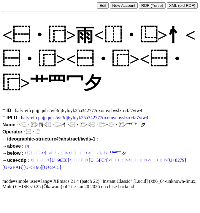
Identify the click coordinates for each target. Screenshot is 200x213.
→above (11, 146)
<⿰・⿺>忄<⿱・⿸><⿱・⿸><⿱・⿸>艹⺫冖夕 (75, 153)
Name (8, 124)
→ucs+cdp (14, 160)
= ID (6, 110)
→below (11, 153)
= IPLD (9, 117)
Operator (12, 131)
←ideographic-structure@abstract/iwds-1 (48, 138)
